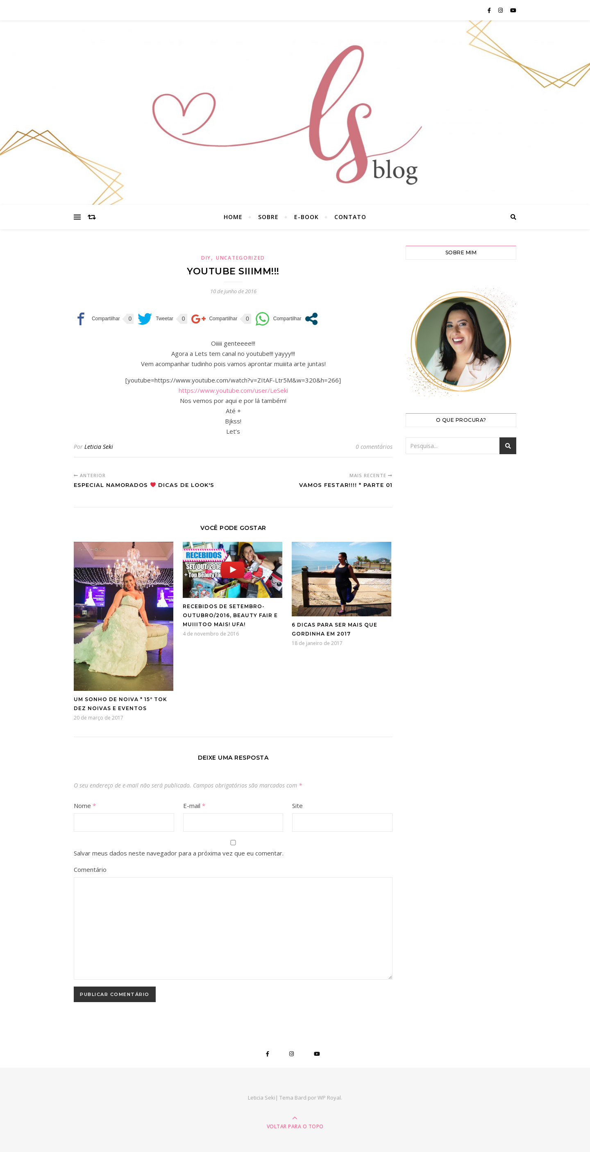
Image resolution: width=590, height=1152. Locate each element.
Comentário (90, 869)
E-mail (194, 805)
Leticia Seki (98, 446)
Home (233, 217)
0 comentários (374, 446)
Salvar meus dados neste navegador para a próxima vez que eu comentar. (179, 853)
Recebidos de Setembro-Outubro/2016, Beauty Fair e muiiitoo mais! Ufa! (230, 615)
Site (297, 805)
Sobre (268, 217)
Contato (350, 217)
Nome (85, 805)
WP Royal (329, 1097)
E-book (306, 217)
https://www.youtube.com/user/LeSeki (233, 390)
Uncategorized (240, 257)
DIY (206, 257)
